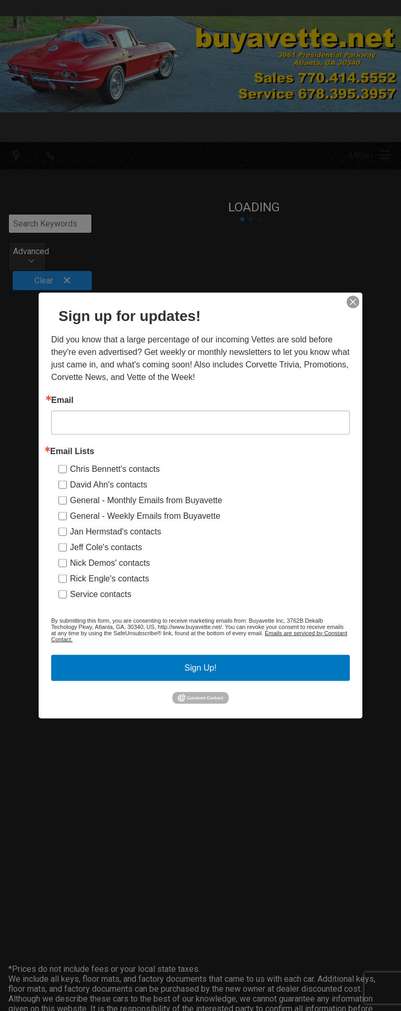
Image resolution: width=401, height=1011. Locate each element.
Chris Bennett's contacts (115, 468)
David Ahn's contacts (108, 484)
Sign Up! (200, 667)
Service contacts (100, 593)
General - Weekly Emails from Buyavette (145, 515)
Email (62, 400)
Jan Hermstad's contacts (115, 531)
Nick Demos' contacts (110, 562)
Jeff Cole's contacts (106, 546)
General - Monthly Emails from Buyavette (146, 499)
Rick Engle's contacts (109, 578)
